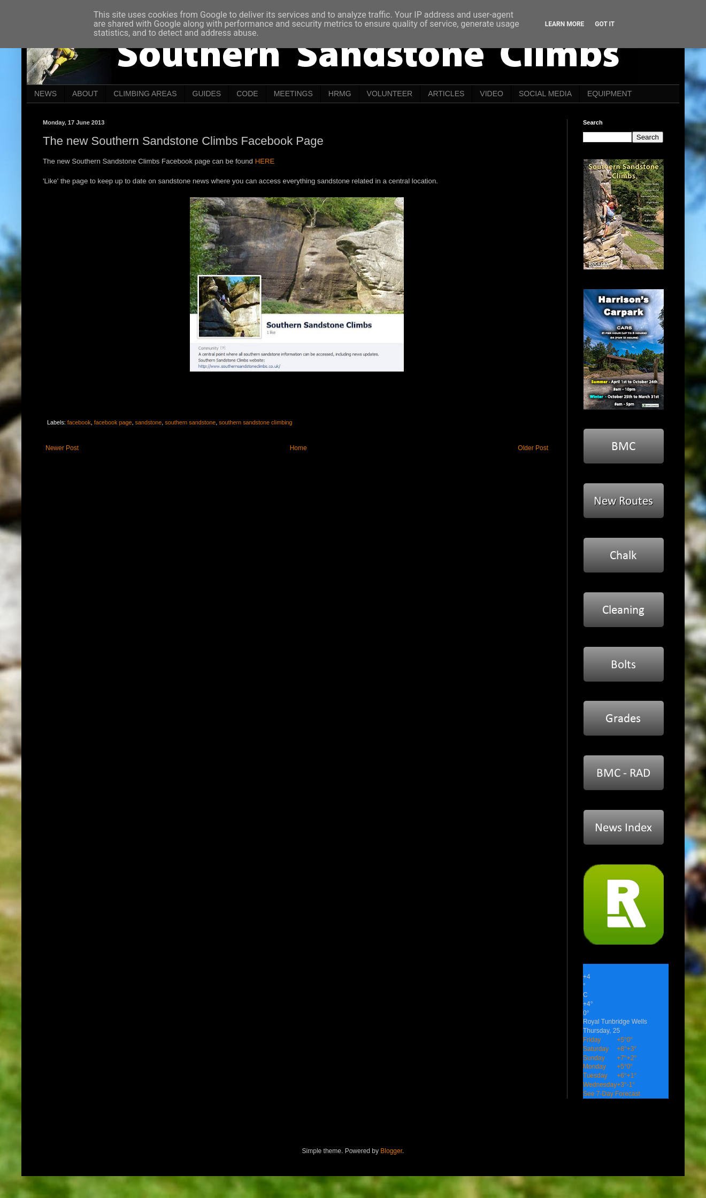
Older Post (533, 448)
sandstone (148, 422)
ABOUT (85, 93)
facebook (79, 422)
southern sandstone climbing (255, 422)
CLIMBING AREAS (144, 93)
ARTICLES (446, 93)
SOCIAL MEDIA (545, 93)
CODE (247, 93)
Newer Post (62, 448)
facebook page (113, 422)
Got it (605, 24)
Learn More (565, 24)
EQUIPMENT (609, 93)
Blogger (391, 1151)
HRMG (339, 93)
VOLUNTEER (390, 93)
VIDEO (491, 93)
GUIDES (207, 93)
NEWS (45, 93)
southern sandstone (190, 422)
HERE (265, 161)
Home (298, 448)
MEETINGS (293, 93)
